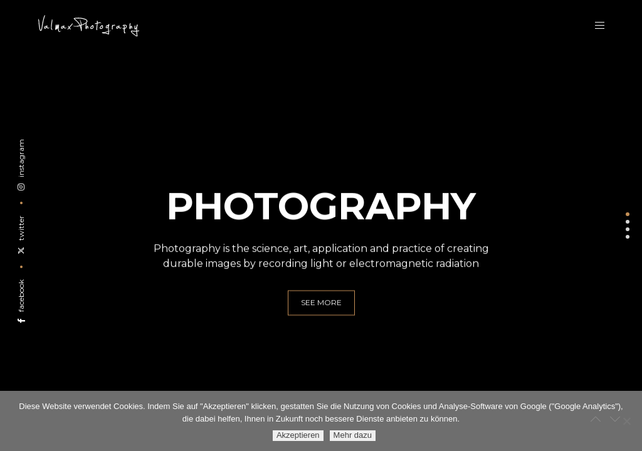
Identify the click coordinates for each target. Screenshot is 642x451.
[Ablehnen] (626, 421)
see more (321, 308)
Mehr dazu (353, 435)
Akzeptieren (298, 435)
